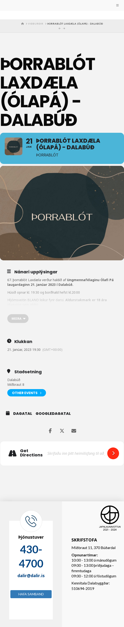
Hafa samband (31, 594)
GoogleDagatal (53, 413)
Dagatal (22, 413)
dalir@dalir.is (31, 575)
